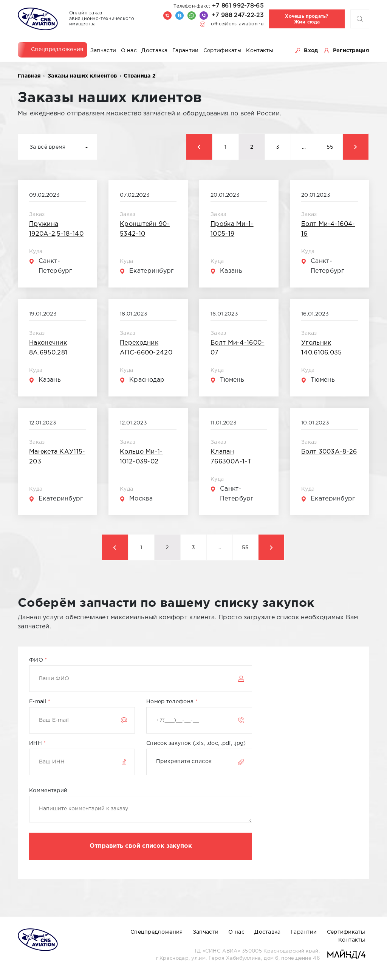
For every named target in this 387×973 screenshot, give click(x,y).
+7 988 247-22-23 (237, 15)
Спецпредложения (57, 49)
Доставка (154, 50)
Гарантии (185, 50)
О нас (129, 50)
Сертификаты (222, 50)
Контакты (259, 50)
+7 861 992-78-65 (218, 5)
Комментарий (48, 790)
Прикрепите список (184, 761)
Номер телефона (172, 701)
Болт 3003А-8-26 (329, 452)
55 (330, 147)
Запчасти (103, 50)
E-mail (39, 701)
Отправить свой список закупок (141, 846)
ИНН (37, 743)
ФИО (38, 660)
